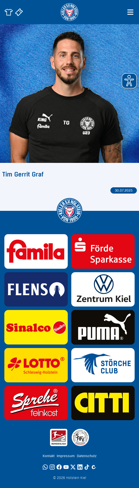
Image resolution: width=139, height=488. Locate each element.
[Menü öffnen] (130, 12)
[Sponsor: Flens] (36, 289)
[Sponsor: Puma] (103, 327)
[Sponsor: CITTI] (103, 403)
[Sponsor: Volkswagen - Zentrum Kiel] (103, 289)
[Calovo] (93, 467)
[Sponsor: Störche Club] (103, 365)
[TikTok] (86, 467)
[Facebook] (59, 467)
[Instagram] (52, 467)
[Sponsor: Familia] (36, 251)
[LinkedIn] (79, 467)
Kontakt (49, 456)
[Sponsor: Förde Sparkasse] (103, 251)
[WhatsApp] (45, 467)
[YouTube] (66, 467)
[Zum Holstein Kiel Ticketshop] (19, 12)
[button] (129, 80)
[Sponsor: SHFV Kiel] (80, 437)
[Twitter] (73, 467)
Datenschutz (87, 456)
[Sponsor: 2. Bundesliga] (58, 437)
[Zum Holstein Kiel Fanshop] (8, 12)
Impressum (66, 456)
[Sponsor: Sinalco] (36, 327)
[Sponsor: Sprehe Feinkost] (36, 403)
